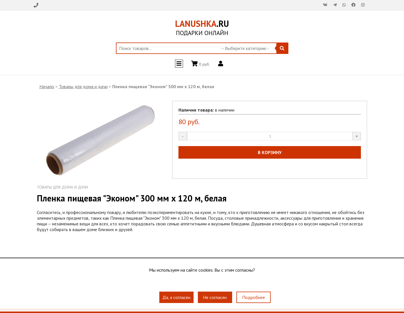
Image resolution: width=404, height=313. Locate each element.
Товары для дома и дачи (83, 86)
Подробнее (253, 297)
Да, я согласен (176, 297)
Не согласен (215, 297)
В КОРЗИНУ (270, 152)
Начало (46, 86)
